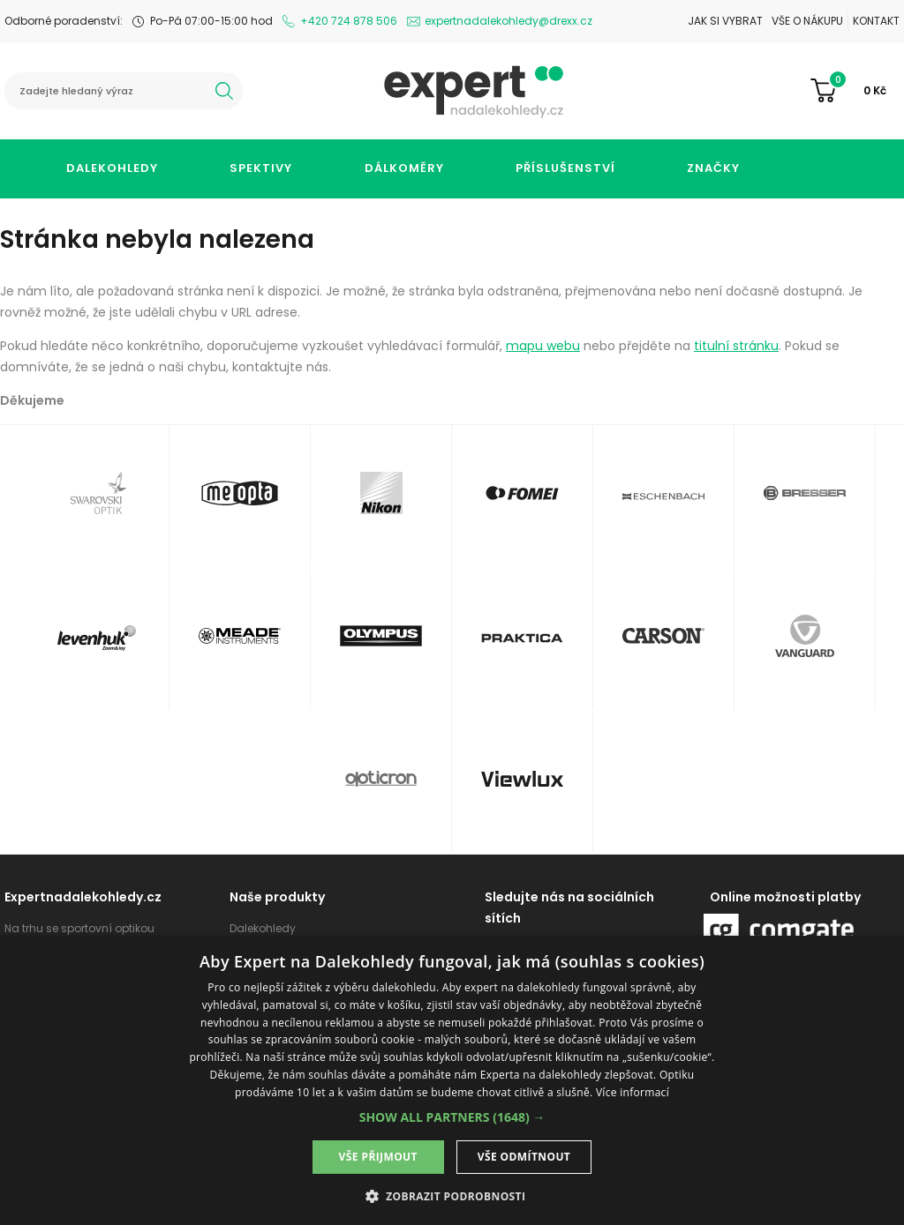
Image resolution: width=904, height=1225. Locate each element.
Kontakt (876, 20)
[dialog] (452, 1080)
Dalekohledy (112, 168)
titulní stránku (736, 346)
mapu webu (543, 346)
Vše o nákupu (807, 20)
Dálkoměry (404, 168)
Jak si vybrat (725, 20)
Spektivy (261, 168)
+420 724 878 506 (348, 20)
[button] (452, 1117)
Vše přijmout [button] (378, 1156)
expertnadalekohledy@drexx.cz (508, 20)
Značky (713, 168)
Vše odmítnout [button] (524, 1156)
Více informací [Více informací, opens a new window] (632, 1092)
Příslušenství (565, 168)
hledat (224, 91)
